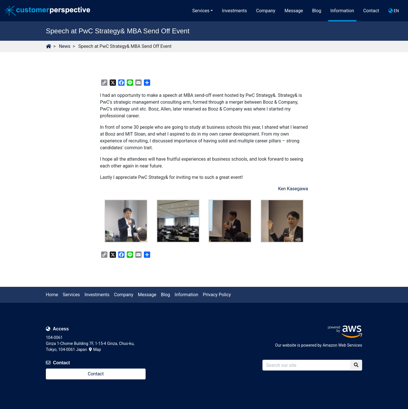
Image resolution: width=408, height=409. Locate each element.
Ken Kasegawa (293, 188)
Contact (371, 10)
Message (293, 10)
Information (342, 10)
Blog (316, 10)
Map (95, 349)
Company (266, 10)
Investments (234, 10)
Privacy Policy (217, 294)
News (64, 46)
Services (200, 10)
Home (52, 294)
